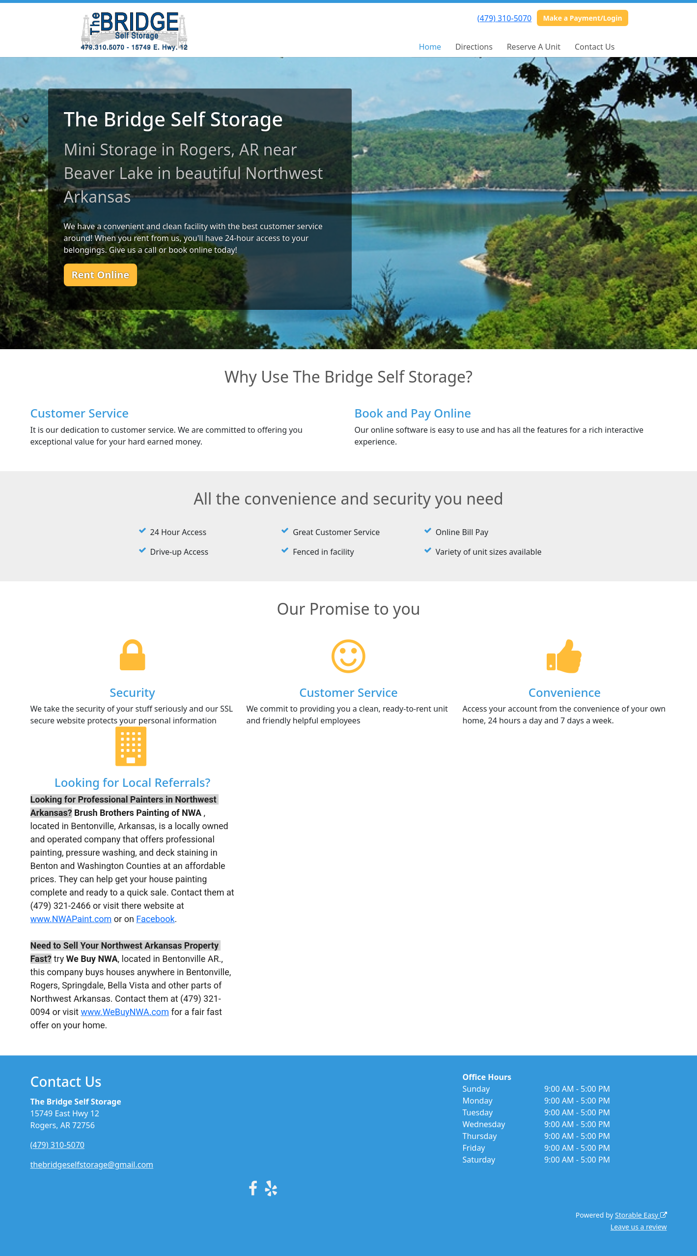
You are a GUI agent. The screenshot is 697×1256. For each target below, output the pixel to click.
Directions (474, 46)
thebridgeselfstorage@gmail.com (92, 1164)
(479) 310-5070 (504, 18)
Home (430, 46)
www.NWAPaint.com (71, 919)
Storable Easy (641, 1215)
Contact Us (594, 46)
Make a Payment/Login (582, 18)
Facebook (155, 919)
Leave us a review (639, 1226)
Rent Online (101, 274)
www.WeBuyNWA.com (125, 1012)
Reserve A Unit (533, 46)
